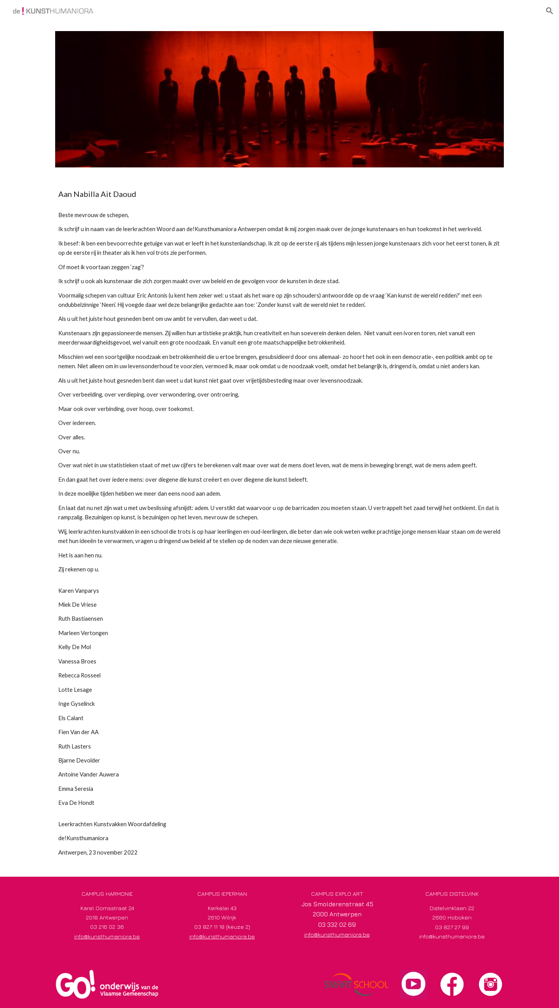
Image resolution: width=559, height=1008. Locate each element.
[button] (549, 11)
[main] (279, 526)
